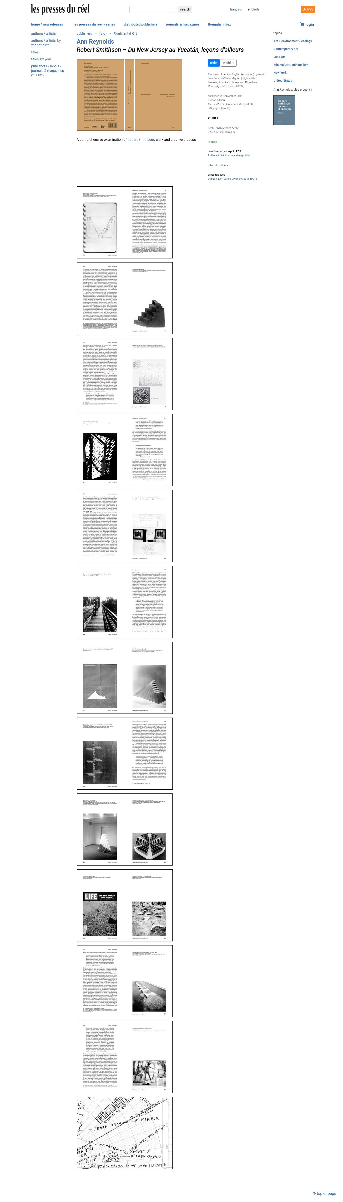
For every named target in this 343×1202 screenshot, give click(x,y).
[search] (152, 9)
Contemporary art (285, 49)
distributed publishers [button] (140, 24)
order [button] (214, 63)
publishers (84, 33)
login (307, 24)
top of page (324, 1193)
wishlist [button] (228, 63)
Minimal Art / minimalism (290, 65)
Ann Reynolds (95, 41)
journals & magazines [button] (183, 24)
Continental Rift (125, 33)
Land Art (279, 56)
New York (280, 72)
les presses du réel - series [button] (94, 24)
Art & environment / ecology (292, 41)
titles (35, 52)
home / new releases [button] (47, 24)
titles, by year (41, 59)
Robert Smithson (140, 140)
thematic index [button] (219, 24)
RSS (308, 9)
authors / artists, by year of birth (46, 43)
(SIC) (103, 33)
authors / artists (43, 34)
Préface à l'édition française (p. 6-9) (229, 155)
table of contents (218, 165)
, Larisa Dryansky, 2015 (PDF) (232, 178)
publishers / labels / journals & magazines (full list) (47, 70)
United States (282, 80)
